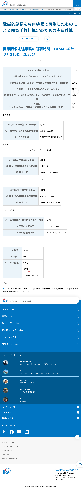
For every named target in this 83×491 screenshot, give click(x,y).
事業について (8, 316)
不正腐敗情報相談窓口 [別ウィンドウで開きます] (10, 458)
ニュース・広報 (9, 337)
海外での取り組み (10, 323)
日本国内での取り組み (12, 330)
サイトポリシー (8, 442)
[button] (29, 39)
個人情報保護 (7, 450)
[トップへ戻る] (77, 437)
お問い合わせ (7, 417)
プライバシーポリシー (10, 446)
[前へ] (76, 9)
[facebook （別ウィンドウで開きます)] (12, 432)
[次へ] (79, 9)
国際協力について (10, 344)
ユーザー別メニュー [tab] (12, 355)
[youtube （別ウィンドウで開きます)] (19, 431)
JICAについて (72, 13)
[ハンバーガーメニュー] (77, 3)
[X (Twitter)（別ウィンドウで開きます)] (4, 431)
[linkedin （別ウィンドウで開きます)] (27, 432)
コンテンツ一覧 (8, 407)
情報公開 (5, 454)
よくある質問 (7, 412)
